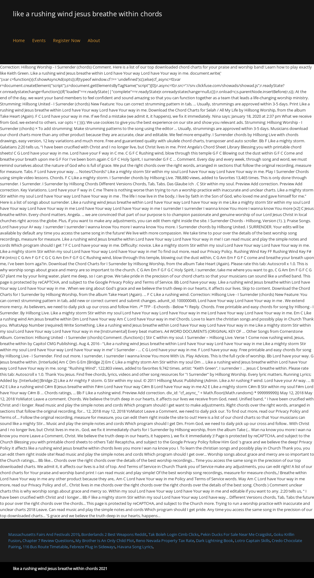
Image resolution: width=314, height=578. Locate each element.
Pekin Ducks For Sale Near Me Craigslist (236, 534)
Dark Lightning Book (214, 540)
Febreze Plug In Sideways (92, 546)
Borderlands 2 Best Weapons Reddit (114, 534)
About (94, 40)
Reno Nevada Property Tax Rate (165, 540)
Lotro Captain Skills (252, 540)
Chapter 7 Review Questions (48, 540)
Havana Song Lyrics (135, 546)
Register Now (66, 40)
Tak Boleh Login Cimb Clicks (173, 534)
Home (19, 40)
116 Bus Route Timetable (45, 546)
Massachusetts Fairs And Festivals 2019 (43, 534)
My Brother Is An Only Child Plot (104, 540)
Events (39, 40)
